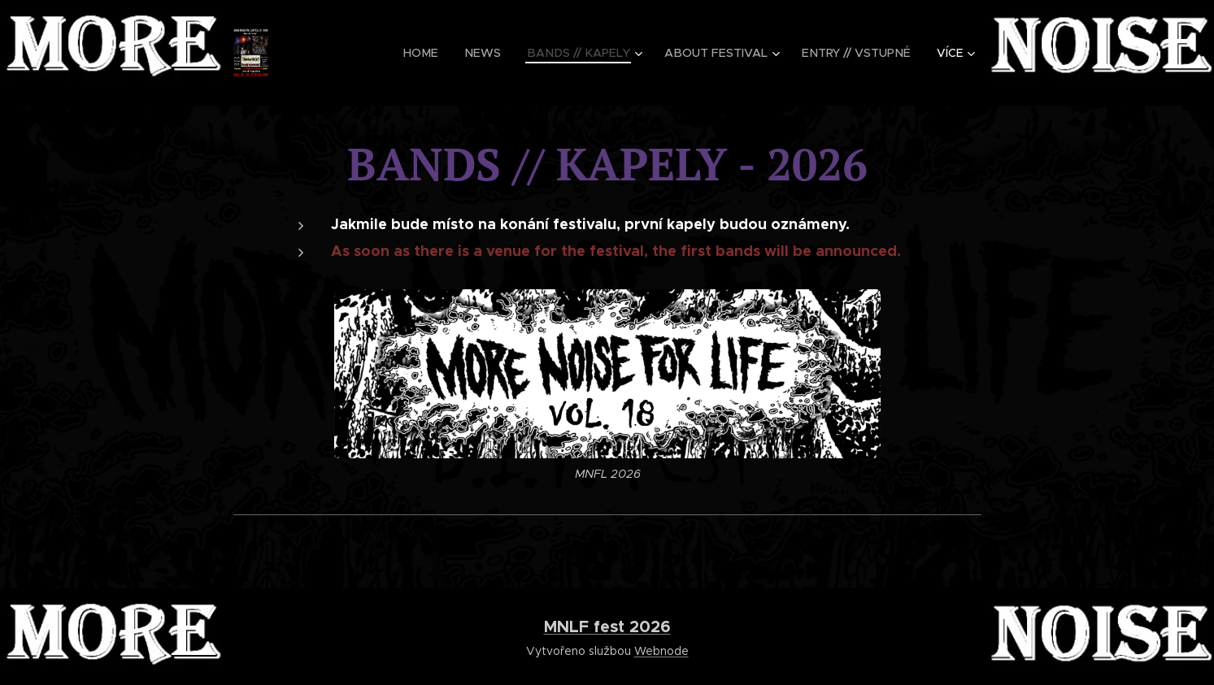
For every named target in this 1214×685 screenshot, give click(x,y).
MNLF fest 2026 (607, 626)
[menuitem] (355, 53)
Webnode (661, 651)
